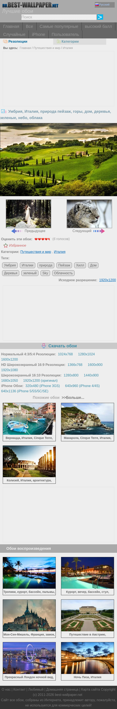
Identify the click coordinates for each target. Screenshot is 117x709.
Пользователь (65, 34)
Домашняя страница (62, 689)
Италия (68, 48)
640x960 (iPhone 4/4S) (82, 386)
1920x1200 (107, 280)
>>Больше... (72, 397)
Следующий (89, 216)
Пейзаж (64, 265)
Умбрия (10, 265)
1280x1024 (86, 354)
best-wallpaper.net (68, 695)
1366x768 (75, 365)
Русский (102, 4)
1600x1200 (9, 359)
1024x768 (65, 354)
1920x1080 (9, 370)
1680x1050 (9, 380)
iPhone (38, 34)
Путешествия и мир (46, 48)
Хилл (80, 265)
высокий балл (98, 26)
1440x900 (91, 375)
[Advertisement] (58, 83)
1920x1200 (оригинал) (40, 380)
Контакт (19, 689)
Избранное (17, 245)
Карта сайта (90, 689)
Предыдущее (29, 216)
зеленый (30, 273)
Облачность (63, 273)
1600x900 (95, 365)
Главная (11, 26)
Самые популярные (59, 26)
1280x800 (71, 375)
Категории (67, 41)
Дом (93, 265)
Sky (45, 273)
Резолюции (15, 41)
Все (29, 26)
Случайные (14, 34)
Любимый (36, 689)
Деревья (10, 273)
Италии (27, 265)
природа (45, 265)
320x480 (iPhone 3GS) (43, 386)
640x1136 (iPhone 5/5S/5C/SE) (24, 391)
